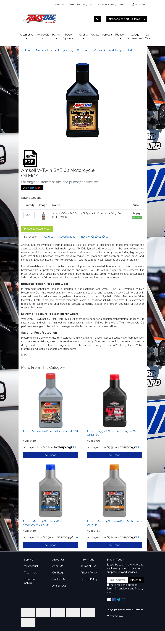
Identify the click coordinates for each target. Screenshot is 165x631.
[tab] (30, 236)
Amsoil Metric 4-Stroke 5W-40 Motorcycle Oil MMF (114, 523)
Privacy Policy (89, 572)
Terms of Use (88, 566)
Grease (95, 34)
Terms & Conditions (118, 588)
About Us (94, 4)
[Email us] (109, 600)
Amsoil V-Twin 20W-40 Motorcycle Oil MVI (50, 431)
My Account (31, 566)
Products (59, 4)
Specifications (67, 236)
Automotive (26, 34)
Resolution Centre (30, 581)
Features (48, 236)
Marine (56, 34)
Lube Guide (72, 4)
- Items (124, 19)
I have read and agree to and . (125, 588)
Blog (85, 4)
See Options (50, 455)
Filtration (120, 34)
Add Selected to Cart (37, 228)
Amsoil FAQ (59, 585)
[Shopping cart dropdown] (144, 19)
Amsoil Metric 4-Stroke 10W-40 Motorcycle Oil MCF (43, 523)
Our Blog (57, 572)
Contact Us (124, 4)
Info (75, 447)
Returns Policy (89, 579)
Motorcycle (42, 34)
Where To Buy (109, 4)
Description (30, 236)
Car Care (147, 36)
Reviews (94, 236)
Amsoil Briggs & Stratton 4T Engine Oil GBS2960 (111, 432)
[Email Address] (117, 580)
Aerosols (107, 34)
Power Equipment (69, 36)
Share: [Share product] (31, 187)
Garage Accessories (135, 36)
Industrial (83, 34)
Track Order (31, 572)
